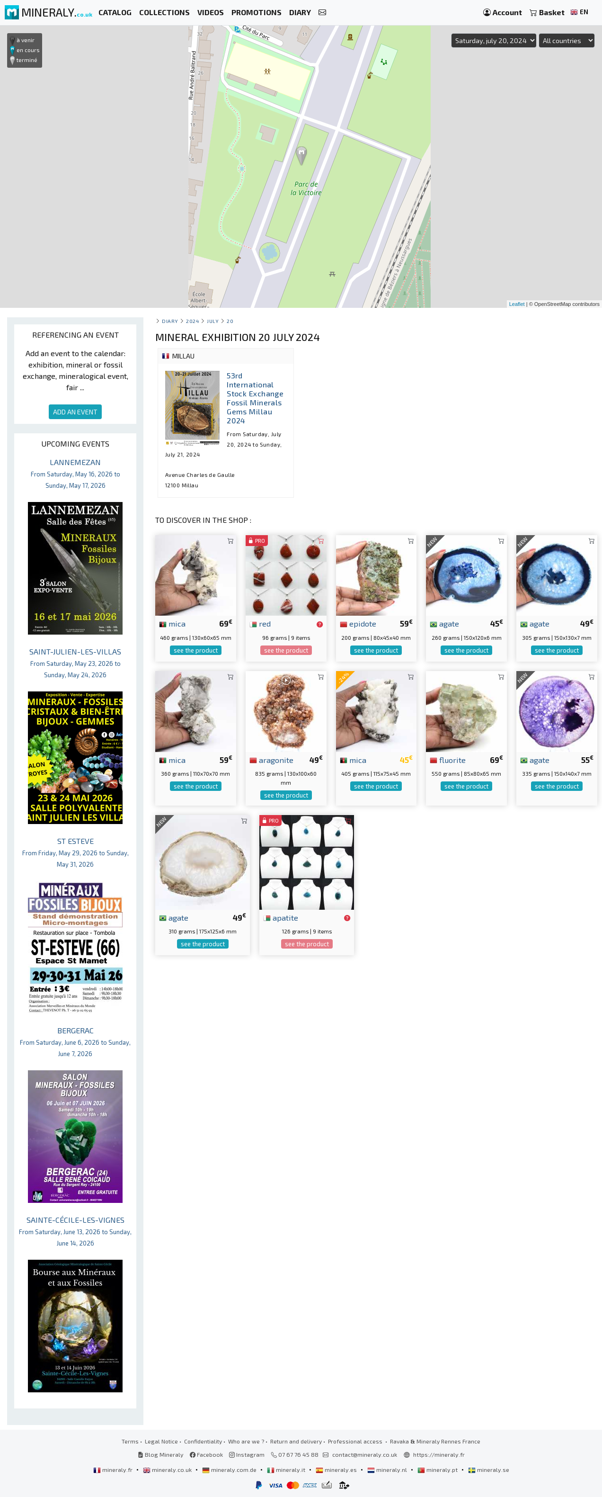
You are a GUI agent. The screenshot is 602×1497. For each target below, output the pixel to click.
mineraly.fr (113, 1469)
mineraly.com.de (230, 1469)
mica (172, 623)
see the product (196, 650)
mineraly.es (337, 1469)
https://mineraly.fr (439, 1454)
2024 (192, 321)
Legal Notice (161, 1441)
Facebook (206, 1454)
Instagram (247, 1454)
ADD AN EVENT (75, 412)
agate (444, 623)
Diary (170, 321)
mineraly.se (488, 1469)
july (213, 321)
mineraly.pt (438, 1469)
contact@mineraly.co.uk (364, 1454)
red (260, 623)
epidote (358, 623)
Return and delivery (296, 1441)
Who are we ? (246, 1441)
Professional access (356, 1441)
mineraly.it (287, 1469)
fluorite (448, 759)
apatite (280, 917)
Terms (130, 1441)
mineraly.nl (387, 1469)
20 (230, 321)
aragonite (271, 759)
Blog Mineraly (161, 1454)
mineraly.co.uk (168, 1469)
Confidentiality (203, 1441)
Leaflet (517, 304)
